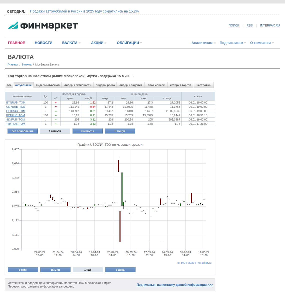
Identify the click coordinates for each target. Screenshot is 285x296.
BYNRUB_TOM (15, 102)
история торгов (180, 85)
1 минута (55, 131)
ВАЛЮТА (70, 43)
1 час (87, 269)
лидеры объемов (48, 85)
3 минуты (87, 131)
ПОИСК (233, 25)
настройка (203, 85)
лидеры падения (130, 85)
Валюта (27, 64)
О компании (260, 43)
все (9, 85)
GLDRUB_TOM (15, 111)
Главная (13, 64)
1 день (120, 269)
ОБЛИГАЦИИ (128, 43)
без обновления (23, 131)
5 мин (23, 269)
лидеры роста (105, 85)
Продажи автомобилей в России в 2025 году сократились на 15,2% (84, 11)
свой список (156, 85)
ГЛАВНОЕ (16, 43)
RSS (249, 25)
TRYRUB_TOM (15, 123)
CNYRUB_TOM (16, 106)
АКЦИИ (97, 43)
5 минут (120, 131)
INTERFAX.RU (270, 25)
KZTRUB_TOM (15, 115)
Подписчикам (231, 43)
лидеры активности (77, 85)
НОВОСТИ (43, 43)
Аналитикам (202, 43)
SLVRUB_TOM (15, 119)
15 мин (55, 269)
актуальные (23, 85)
